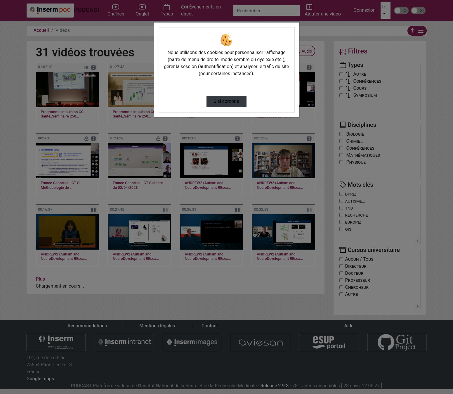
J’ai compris (226, 101)
